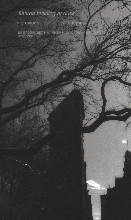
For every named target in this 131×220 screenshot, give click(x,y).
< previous (27, 22)
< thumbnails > (78, 22)
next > (119, 22)
